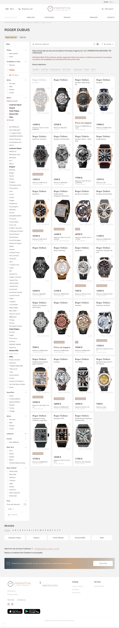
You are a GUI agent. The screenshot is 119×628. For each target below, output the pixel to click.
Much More (66, 70)
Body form (17, 448)
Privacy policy (12, 595)
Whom (17, 81)
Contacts (111, 17)
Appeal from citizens (50, 586)
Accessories (49, 17)
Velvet (93, 70)
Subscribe (103, 564)
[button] (10, 9)
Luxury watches (10, 17)
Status (17, 51)
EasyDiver (45, 70)
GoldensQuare (55, 70)
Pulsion (86, 70)
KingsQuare (78, 70)
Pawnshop (94, 17)
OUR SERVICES (99, 587)
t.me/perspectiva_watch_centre (46, 550)
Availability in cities (17, 62)
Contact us (21, 601)
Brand (17, 99)
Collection (17, 435)
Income (17, 440)
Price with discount (13, 505)
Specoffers (17, 393)
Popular (7, 531)
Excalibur (35, 70)
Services (67, 17)
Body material (17, 469)
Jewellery (31, 17)
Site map (10, 601)
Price (17, 502)
